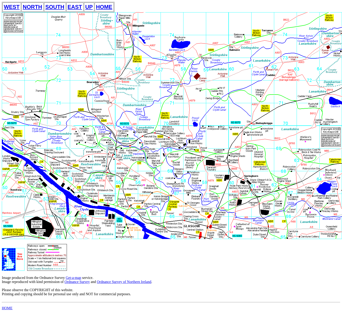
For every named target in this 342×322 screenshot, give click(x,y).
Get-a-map (73, 278)
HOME (104, 7)
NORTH (32, 7)
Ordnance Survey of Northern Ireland (124, 282)
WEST (12, 7)
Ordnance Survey (77, 282)
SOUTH (54, 7)
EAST (75, 7)
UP (89, 7)
